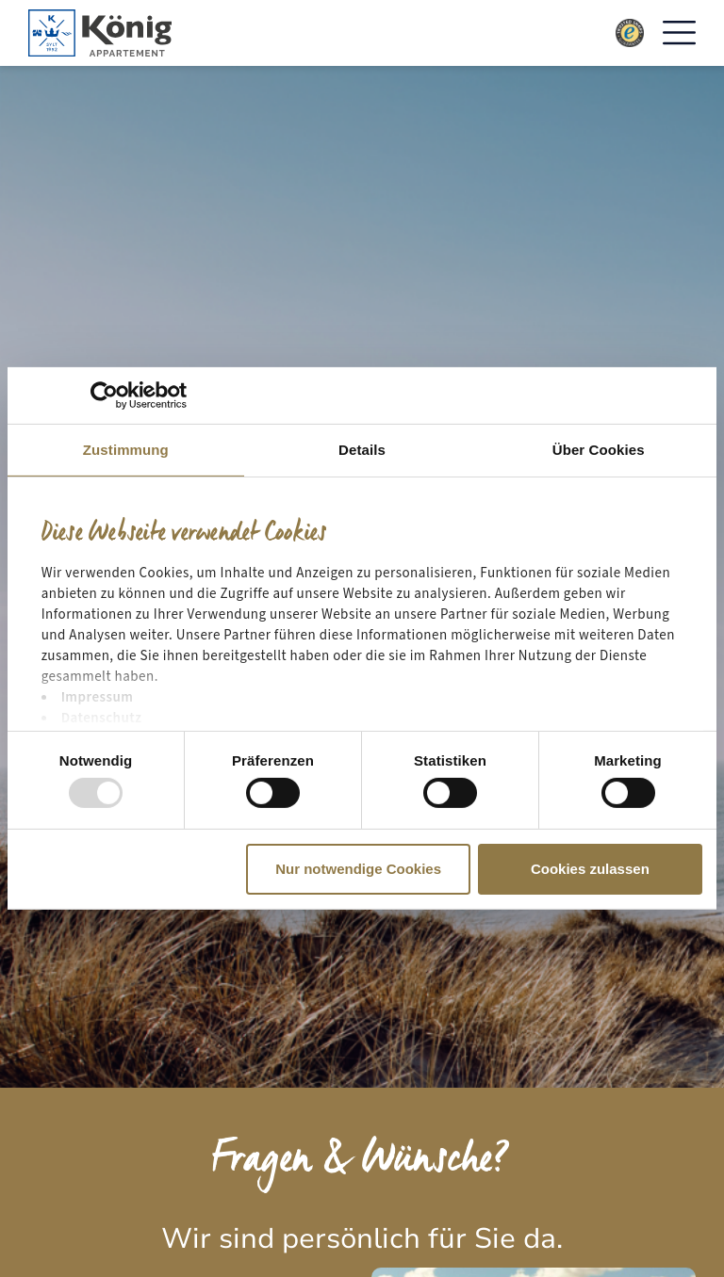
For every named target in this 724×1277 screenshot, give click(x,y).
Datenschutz (101, 718)
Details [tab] (362, 450)
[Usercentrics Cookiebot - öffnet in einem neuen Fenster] (104, 395)
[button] (679, 33)
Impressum (97, 697)
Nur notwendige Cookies (358, 869)
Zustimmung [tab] (126, 450)
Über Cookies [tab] (598, 450)
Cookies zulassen (590, 869)
